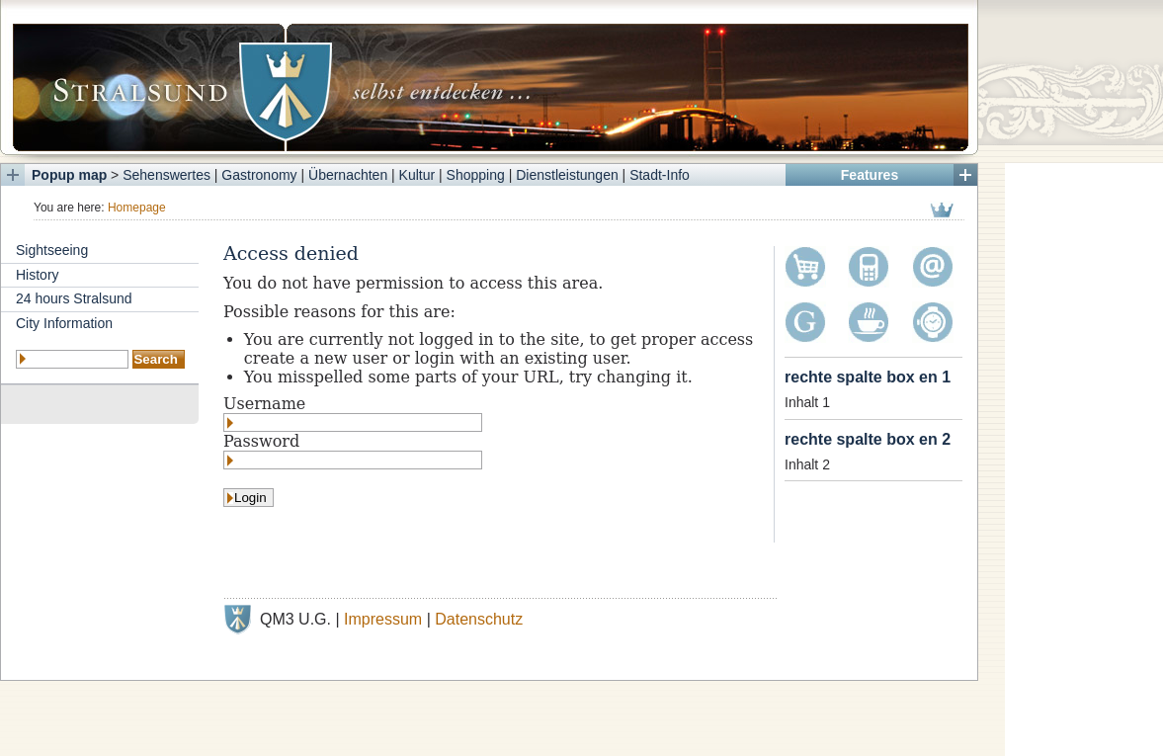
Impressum (383, 619)
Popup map (69, 175)
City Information (64, 323)
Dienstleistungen (567, 175)
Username (264, 403)
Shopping (476, 175)
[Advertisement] (1084, 459)
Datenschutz (479, 619)
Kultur (417, 175)
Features (869, 175)
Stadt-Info (659, 175)
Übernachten (347, 175)
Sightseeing (52, 250)
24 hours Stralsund (74, 298)
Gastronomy (258, 175)
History (37, 275)
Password (261, 441)
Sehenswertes (166, 175)
